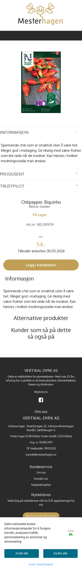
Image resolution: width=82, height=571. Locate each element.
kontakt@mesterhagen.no (41, 454)
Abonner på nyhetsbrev (41, 516)
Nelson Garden (39, 206)
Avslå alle (21, 553)
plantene (51, 380)
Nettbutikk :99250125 (43, 448)
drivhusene (46, 384)
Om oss (41, 472)
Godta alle (60, 553)
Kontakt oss (41, 478)
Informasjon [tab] (19, 278)
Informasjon (14, 132)
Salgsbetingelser (41, 484)
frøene (32, 384)
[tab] (41, 132)
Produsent (12, 173)
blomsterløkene (66, 380)
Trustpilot (12, 185)
